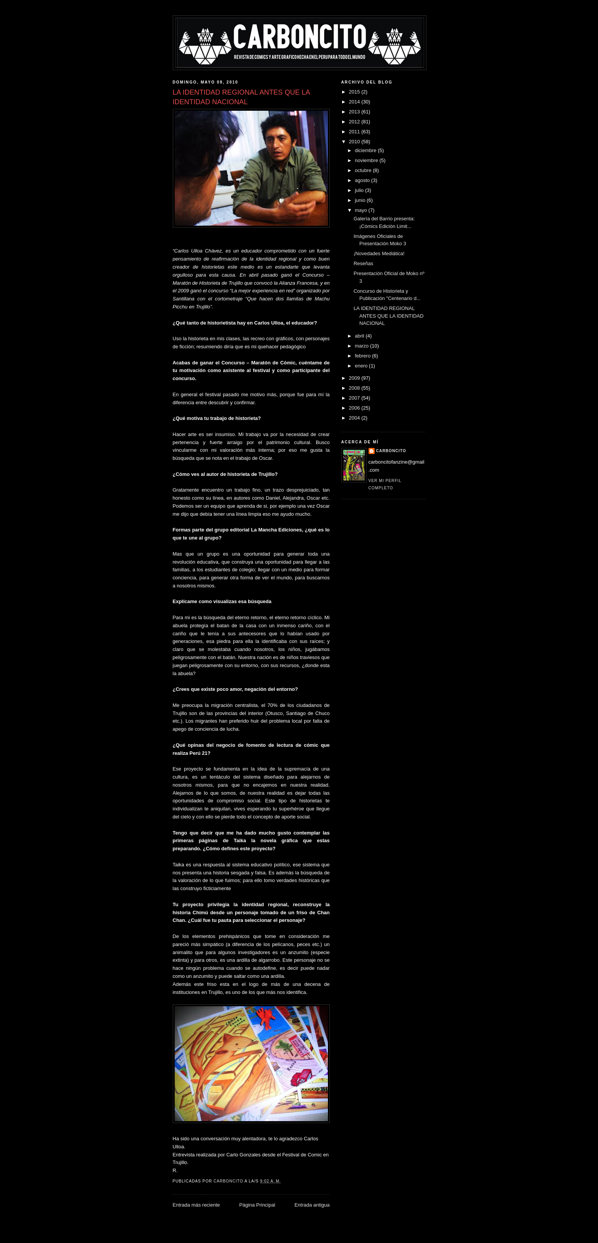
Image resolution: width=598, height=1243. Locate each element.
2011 (355, 131)
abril (360, 336)
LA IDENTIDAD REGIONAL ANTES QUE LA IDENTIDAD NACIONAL (389, 315)
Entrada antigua (312, 1205)
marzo (362, 346)
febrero (363, 356)
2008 (355, 388)
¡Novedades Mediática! (379, 253)
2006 (355, 408)
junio (361, 200)
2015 (355, 92)
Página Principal (257, 1205)
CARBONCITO (391, 451)
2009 (355, 378)
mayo (361, 210)
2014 (355, 102)
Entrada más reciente (196, 1205)
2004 (355, 418)
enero (362, 366)
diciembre (366, 150)
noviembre (367, 160)
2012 (355, 122)
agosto (363, 180)
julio (360, 190)
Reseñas (363, 263)
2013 (355, 112)
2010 (355, 141)
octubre (364, 170)
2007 (355, 398)
